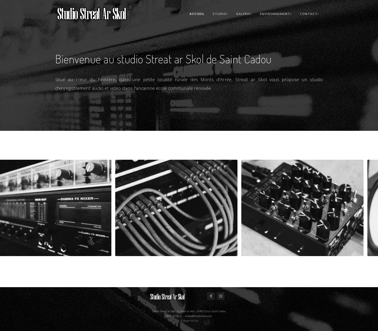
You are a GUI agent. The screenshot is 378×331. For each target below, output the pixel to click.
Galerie (243, 14)
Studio (219, 14)
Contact (309, 14)
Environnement (275, 14)
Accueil (196, 14)
